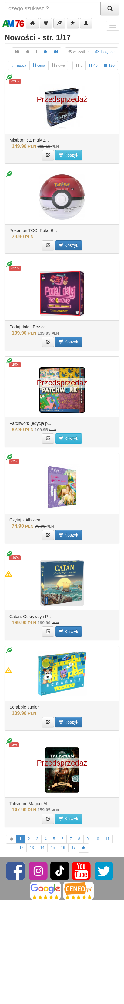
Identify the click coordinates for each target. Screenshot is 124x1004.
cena (39, 65)
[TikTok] (59, 871)
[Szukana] (53, 8)
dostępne (105, 51)
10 (97, 839)
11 (107, 839)
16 (63, 848)
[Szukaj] (110, 8)
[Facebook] (16, 871)
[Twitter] (104, 871)
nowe (58, 65)
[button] (32, 23)
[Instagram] (38, 871)
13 (32, 848)
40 (93, 65)
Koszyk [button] (68, 155)
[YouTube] (81, 871)
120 (109, 65)
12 (21, 848)
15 (53, 848)
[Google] (45, 890)
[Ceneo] (78, 890)
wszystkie (79, 51)
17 (73, 848)
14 (42, 848)
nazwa (18, 65)
